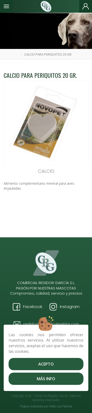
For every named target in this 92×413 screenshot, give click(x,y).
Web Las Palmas (61, 406)
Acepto (46, 364)
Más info (46, 378)
